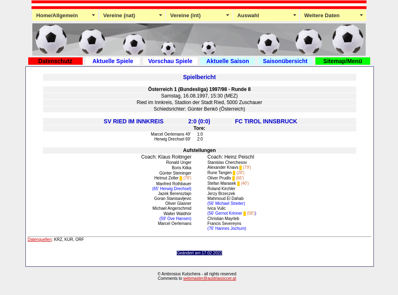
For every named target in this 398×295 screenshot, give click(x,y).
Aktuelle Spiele (112, 61)
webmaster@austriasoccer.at (209, 278)
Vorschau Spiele (170, 61)
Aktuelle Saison (228, 61)
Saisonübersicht (285, 61)
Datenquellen (40, 239)
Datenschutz (55, 61)
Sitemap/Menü (342, 61)
